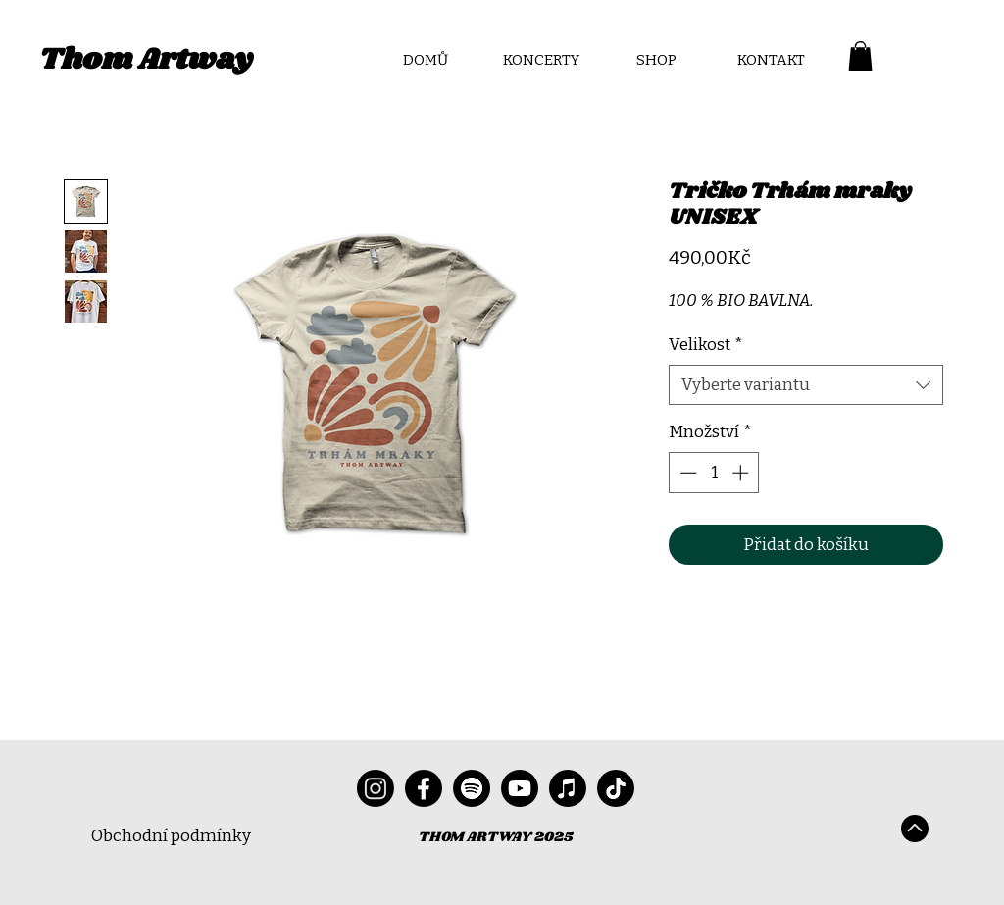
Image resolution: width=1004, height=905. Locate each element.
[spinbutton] (714, 472)
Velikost (706, 344)
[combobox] (806, 385)
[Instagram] (375, 788)
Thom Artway (146, 59)
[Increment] (742, 472)
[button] (860, 56)
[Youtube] (519, 788)
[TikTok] (615, 788)
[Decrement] (686, 472)
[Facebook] (423, 788)
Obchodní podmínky (171, 836)
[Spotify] (471, 788)
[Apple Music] (567, 788)
